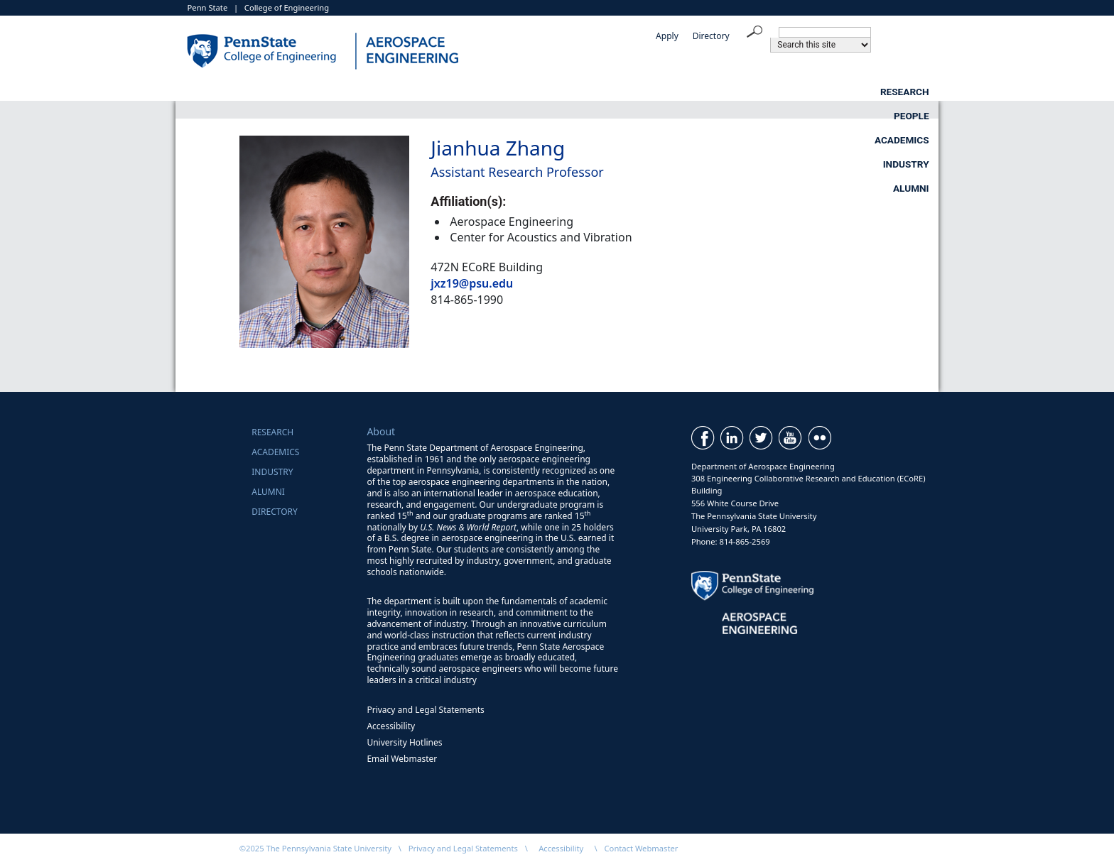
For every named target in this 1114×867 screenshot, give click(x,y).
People (563, 91)
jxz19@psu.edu (472, 283)
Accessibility (391, 726)
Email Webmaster (402, 759)
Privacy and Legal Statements (425, 710)
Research (450, 91)
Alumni (911, 91)
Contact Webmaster (641, 848)
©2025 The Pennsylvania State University (315, 848)
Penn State (208, 7)
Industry (800, 91)
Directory (711, 36)
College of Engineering (286, 7)
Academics (678, 91)
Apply (667, 36)
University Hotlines (404, 742)
